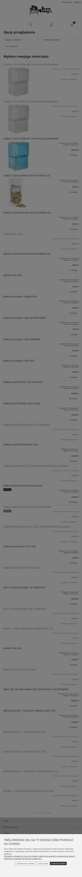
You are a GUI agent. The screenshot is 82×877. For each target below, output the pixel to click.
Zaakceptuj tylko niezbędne (26, 863)
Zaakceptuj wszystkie (58, 863)
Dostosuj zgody (43, 863)
